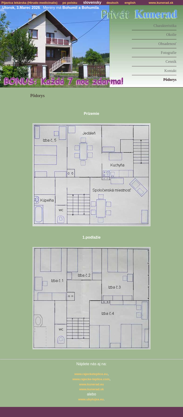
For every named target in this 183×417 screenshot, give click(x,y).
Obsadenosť (167, 44)
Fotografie (168, 53)
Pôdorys (169, 80)
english (130, 2)
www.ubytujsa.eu (91, 399)
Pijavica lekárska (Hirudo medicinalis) (29, 2)
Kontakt (170, 71)
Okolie (171, 35)
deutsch (112, 2)
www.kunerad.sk (161, 2)
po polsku (69, 2)
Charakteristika (164, 26)
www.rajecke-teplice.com (91, 379)
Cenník (171, 62)
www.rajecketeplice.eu (91, 374)
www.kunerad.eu (91, 384)
